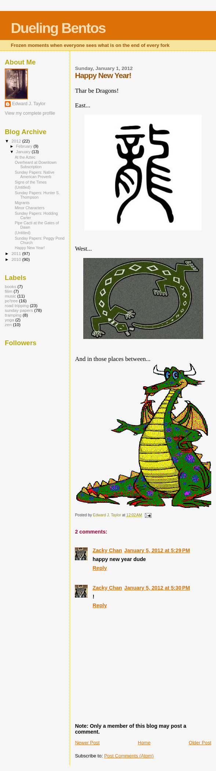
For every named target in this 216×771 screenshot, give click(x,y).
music (10, 296)
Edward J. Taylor (28, 103)
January (24, 152)
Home (144, 742)
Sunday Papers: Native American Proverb (34, 174)
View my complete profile (30, 113)
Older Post (200, 742)
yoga (9, 319)
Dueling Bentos (58, 28)
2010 (16, 259)
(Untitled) (22, 187)
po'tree (11, 300)
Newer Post (87, 742)
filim (8, 291)
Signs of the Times (31, 182)
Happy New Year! (30, 248)
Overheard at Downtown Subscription (35, 164)
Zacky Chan (107, 550)
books (10, 286)
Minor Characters (29, 208)
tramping (13, 315)
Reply (99, 568)
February (25, 146)
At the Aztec (25, 157)
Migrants (22, 202)
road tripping (17, 305)
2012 (16, 141)
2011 (16, 253)
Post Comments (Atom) (129, 756)
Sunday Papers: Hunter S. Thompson (37, 195)
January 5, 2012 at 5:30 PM (157, 588)
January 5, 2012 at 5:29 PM (157, 550)
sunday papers (19, 310)
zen (8, 324)
